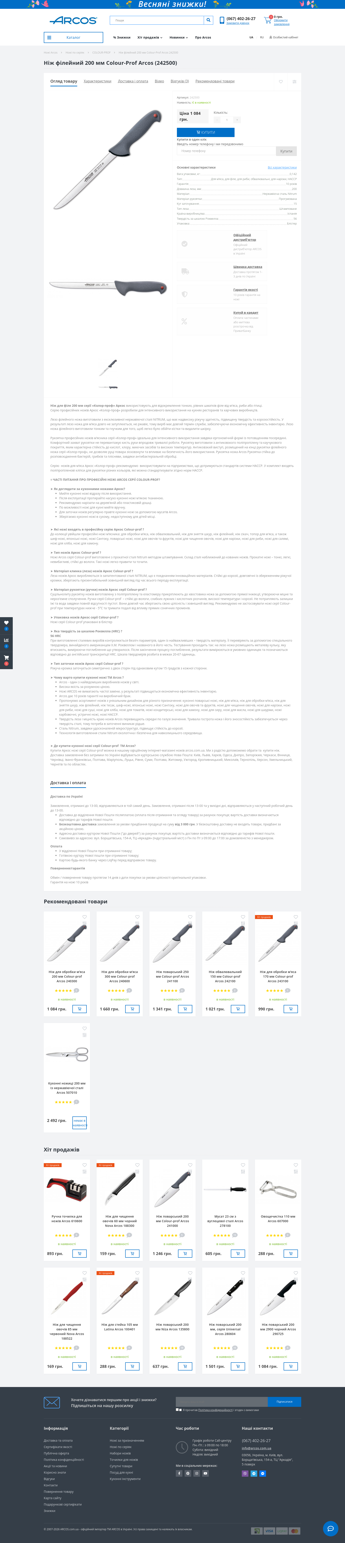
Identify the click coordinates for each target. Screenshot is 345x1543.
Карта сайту (52, 1498)
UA (251, 37)
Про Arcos (203, 37)
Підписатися (284, 1402)
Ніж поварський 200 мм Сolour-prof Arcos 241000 (172, 1221)
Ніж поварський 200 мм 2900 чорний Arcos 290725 (278, 1329)
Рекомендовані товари (215, 81)
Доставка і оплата (133, 81)
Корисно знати (55, 1472)
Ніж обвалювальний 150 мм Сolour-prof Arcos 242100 (225, 976)
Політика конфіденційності (215, 1410)
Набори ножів (120, 1453)
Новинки (179, 37)
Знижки (49, 1511)
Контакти (51, 1485)
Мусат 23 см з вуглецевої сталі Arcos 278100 (225, 1221)
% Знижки (121, 37)
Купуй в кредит (205, 312)
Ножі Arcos (50, 52)
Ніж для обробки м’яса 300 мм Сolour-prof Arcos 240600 (119, 976)
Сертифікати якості (58, 1447)
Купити (286, 150)
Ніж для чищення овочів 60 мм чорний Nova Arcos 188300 (120, 1221)
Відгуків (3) (180, 81)
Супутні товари (121, 1466)
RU (262, 37)
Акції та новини (55, 1466)
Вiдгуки (49, 1479)
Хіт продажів (150, 37)
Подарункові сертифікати (63, 1504)
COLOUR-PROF (101, 52)
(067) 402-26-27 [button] (256, 1440)
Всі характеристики (282, 167)
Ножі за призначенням (127, 1440)
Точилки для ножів (124, 1460)
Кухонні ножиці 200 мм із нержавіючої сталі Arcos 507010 (67, 1088)
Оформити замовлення (282, 22)
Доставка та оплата (58, 1440)
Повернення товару (58, 1491)
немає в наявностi (80, 1122)
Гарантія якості (205, 289)
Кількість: (221, 112)
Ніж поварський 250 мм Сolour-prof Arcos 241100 (172, 976)
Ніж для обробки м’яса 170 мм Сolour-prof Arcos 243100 (278, 976)
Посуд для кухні (121, 1472)
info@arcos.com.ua (256, 1448)
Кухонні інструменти (125, 1479)
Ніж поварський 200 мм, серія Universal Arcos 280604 (225, 1329)
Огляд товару (63, 81)
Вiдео (159, 81)
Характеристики (97, 81)
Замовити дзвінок (237, 23)
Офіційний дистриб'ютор (204, 236)
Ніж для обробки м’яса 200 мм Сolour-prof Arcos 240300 (67, 976)
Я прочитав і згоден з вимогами (221, 1410)
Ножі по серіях (75, 52)
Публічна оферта (56, 1453)
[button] (241, 18)
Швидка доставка (207, 266)
